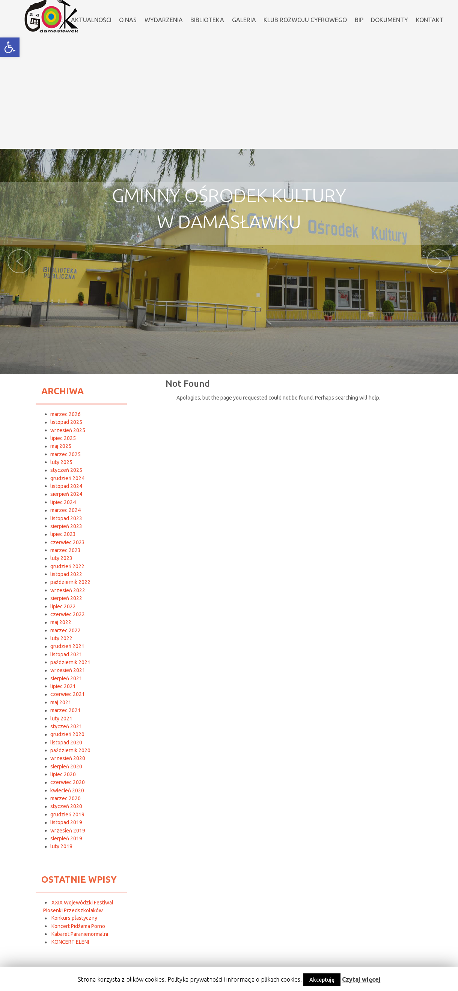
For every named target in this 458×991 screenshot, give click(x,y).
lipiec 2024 (63, 502)
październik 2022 (70, 582)
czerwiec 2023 (67, 542)
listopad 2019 (66, 822)
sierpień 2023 (66, 526)
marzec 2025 (65, 454)
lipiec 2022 (63, 606)
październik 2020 (70, 750)
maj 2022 (60, 622)
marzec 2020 (65, 798)
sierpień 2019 (66, 838)
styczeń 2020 (66, 806)
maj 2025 (60, 446)
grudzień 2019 (67, 814)
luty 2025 (61, 462)
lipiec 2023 (63, 534)
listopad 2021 (66, 654)
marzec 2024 (65, 510)
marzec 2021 (65, 710)
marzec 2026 (65, 414)
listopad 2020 (66, 742)
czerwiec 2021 (67, 694)
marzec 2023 (65, 550)
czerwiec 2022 (67, 614)
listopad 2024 (66, 486)
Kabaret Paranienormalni (79, 934)
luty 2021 (61, 719)
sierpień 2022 (66, 598)
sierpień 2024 (66, 494)
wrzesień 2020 (67, 758)
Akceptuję (321, 980)
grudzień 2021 (67, 646)
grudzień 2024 (67, 478)
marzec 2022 (65, 630)
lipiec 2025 (63, 438)
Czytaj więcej (361, 979)
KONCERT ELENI (70, 942)
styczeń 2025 (66, 470)
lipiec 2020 (63, 774)
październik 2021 (70, 662)
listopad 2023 (66, 518)
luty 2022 (61, 638)
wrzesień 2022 (67, 590)
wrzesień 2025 (67, 430)
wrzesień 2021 (67, 670)
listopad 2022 (66, 574)
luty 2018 (61, 846)
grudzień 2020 (67, 734)
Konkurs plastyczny (74, 918)
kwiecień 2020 (67, 790)
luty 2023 (61, 558)
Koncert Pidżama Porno (78, 926)
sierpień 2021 (66, 678)
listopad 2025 (66, 422)
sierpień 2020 (66, 766)
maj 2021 (60, 702)
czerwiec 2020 (67, 782)
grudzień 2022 (67, 566)
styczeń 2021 (66, 726)
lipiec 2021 (63, 686)
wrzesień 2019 (67, 831)
